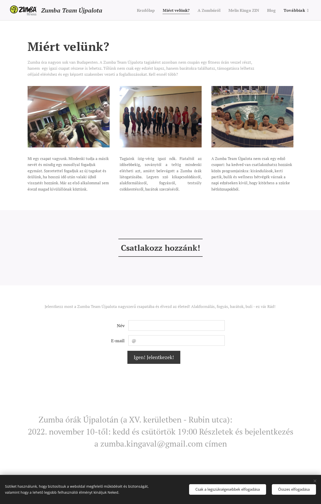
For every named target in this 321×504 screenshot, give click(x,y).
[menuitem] (138, 10)
